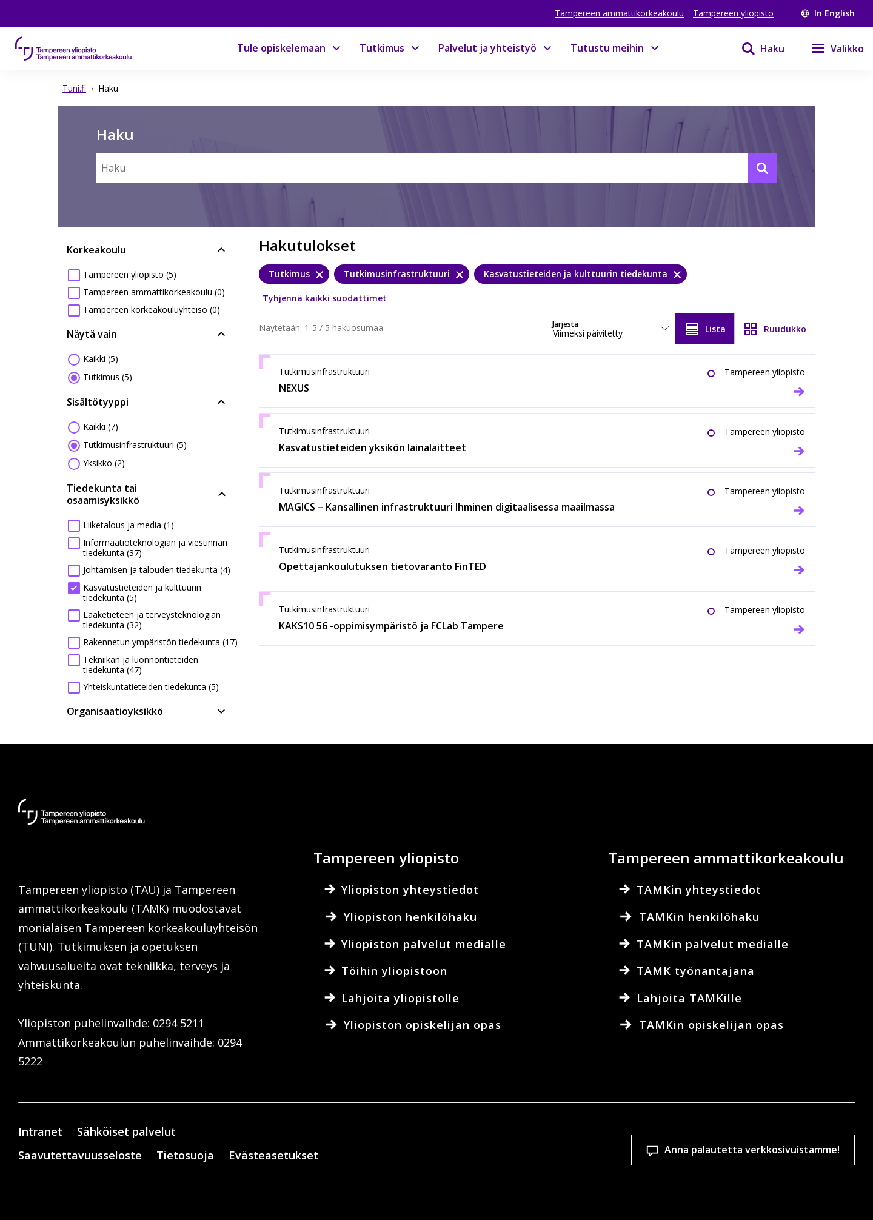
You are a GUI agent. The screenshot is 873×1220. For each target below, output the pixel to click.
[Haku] (755, 48)
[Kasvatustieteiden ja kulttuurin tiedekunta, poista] (580, 274)
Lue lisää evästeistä (245, 1192)
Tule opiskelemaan (281, 48)
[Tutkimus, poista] (294, 274)
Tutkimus (382, 48)
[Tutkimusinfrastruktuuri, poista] (401, 274)
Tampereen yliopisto (733, 13)
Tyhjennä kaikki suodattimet (325, 298)
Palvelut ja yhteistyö (487, 48)
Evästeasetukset (459, 1150)
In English (828, 13)
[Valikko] (830, 48)
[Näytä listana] (705, 328)
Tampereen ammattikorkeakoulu (619, 13)
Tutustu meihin (607, 48)
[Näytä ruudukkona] (774, 328)
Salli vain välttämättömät (777, 1150)
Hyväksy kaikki (618, 1150)
